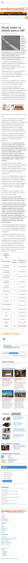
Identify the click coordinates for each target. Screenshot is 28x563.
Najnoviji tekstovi (6, 414)
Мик (2, 495)
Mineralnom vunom (7, 472)
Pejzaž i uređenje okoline (6, 542)
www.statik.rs (11, 457)
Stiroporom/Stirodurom (8, 474)
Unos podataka (4, 519)
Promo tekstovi (4, 528)
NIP (11, 333)
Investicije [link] (13, 364)
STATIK (9, 455)
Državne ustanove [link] (6, 364)
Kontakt (2, 516)
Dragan (2, 489)
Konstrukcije (4, 536)
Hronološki (15, 355)
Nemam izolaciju (7, 478)
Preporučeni (23, 355)
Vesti (2, 525)
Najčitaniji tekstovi (16, 413)
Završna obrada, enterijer (6, 539)
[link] (14, 9)
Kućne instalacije (4, 541)
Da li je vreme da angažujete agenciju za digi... (19, 379)
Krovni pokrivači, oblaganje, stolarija (9, 538)
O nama (2, 515)
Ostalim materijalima (8, 476)
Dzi (2, 498)
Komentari (4, 487)
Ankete (2, 532)
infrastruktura (6, 333)
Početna (3, 23)
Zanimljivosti (4, 529)
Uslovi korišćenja (5, 520)
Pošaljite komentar (14, 353)
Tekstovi (8, 23)
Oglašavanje (3, 518)
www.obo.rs (10, 462)
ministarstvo (16, 333)
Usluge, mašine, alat (5, 544)
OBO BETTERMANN (12, 459)
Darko (2, 501)
